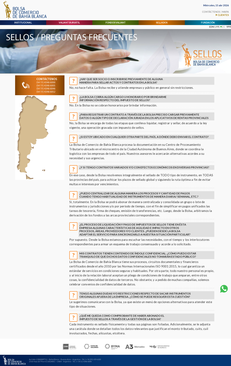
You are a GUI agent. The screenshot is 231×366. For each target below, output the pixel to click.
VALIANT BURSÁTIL (69, 22)
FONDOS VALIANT (116, 22)
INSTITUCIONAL (23, 22)
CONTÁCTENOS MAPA (215, 11)
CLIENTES (223, 14)
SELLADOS (161, 22)
